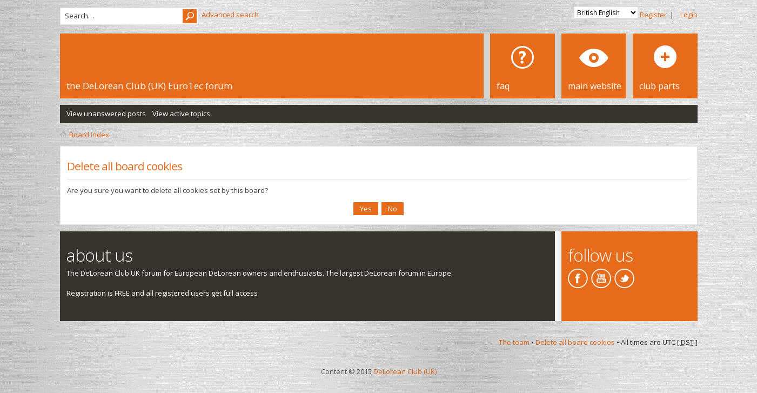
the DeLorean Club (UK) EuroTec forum (149, 85)
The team (514, 342)
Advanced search (230, 14)
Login (689, 14)
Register (653, 14)
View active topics (181, 113)
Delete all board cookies (575, 342)
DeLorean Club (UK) (405, 371)
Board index (89, 134)
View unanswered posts (106, 113)
